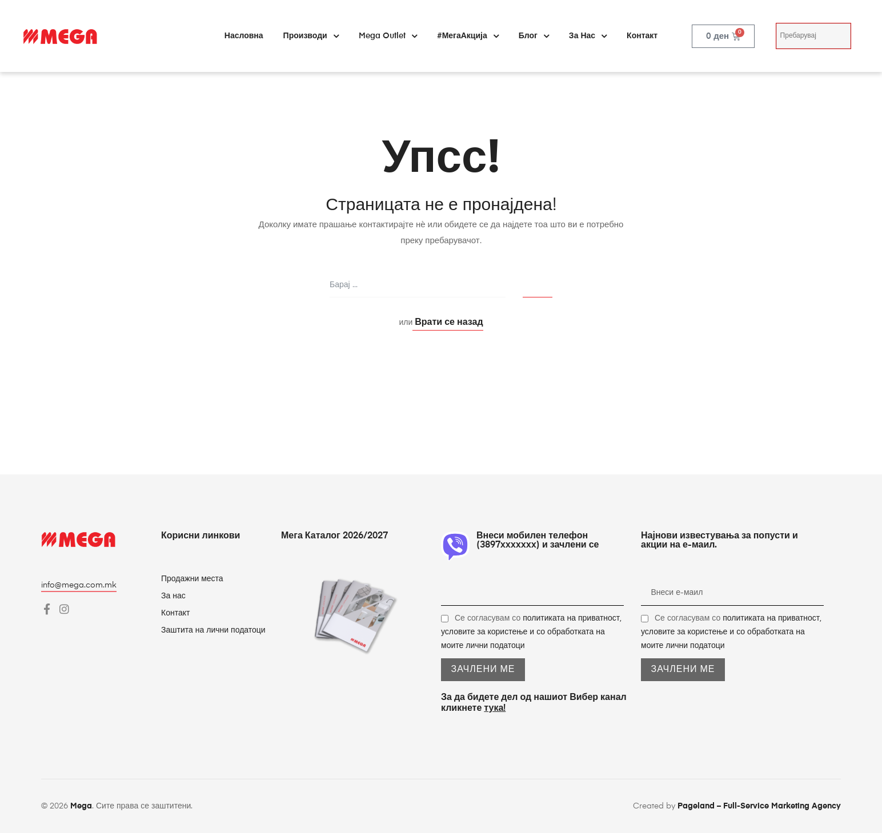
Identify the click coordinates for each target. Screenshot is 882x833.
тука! (495, 708)
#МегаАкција (468, 36)
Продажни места (192, 579)
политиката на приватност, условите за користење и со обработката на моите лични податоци (531, 632)
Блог (534, 36)
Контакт (642, 36)
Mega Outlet (388, 36)
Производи (311, 36)
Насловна (243, 36)
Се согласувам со (531, 632)
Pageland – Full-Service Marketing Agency (759, 806)
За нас (588, 36)
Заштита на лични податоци (213, 630)
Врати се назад (447, 322)
